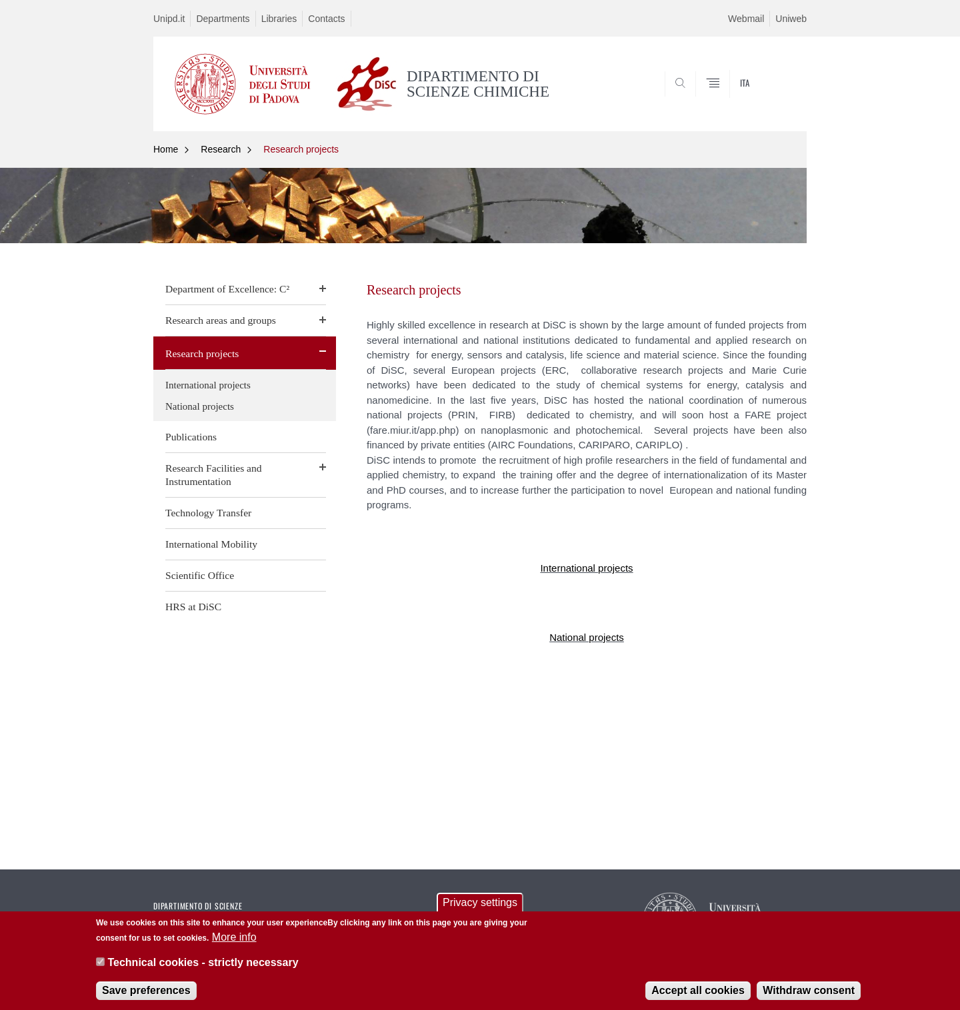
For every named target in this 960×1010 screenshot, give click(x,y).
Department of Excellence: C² (227, 288)
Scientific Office (199, 575)
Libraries (279, 18)
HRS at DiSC (193, 606)
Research (221, 149)
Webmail (746, 18)
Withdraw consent (809, 991)
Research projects (301, 149)
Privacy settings (480, 903)
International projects (208, 385)
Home (165, 149)
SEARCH (783, 98)
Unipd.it (169, 18)
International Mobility (211, 544)
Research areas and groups (220, 320)
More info (234, 938)
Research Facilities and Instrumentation (213, 474)
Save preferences (146, 991)
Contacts (326, 18)
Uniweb (791, 18)
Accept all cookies (698, 991)
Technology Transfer (208, 512)
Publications (191, 436)
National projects (199, 406)
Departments (222, 18)
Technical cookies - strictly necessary (202, 963)
